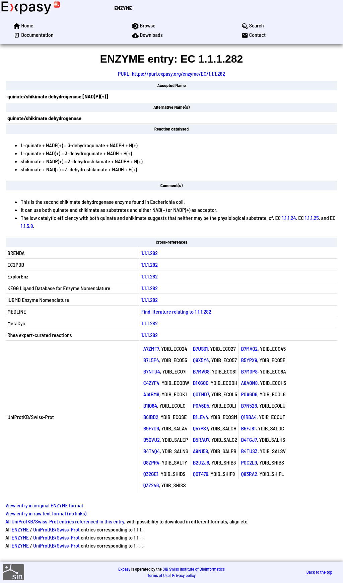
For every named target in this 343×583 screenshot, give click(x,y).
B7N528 (249, 405)
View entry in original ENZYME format (44, 505)
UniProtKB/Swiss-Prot (56, 529)
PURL (123, 73)
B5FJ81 (248, 428)
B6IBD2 (150, 417)
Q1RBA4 (249, 417)
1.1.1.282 (149, 253)
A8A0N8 (249, 383)
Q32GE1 (150, 474)
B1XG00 (201, 383)
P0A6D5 (201, 405)
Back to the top (319, 572)
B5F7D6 (151, 428)
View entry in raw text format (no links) (45, 513)
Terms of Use (158, 575)
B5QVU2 (151, 439)
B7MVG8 (201, 371)
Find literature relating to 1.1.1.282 (176, 311)
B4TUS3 (249, 451)
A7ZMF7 (151, 348)
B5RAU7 (201, 439)
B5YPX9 (249, 360)
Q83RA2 (249, 474)
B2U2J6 (201, 462)
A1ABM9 (151, 394)
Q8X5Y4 (201, 360)
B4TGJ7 (249, 439)
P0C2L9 (249, 462)
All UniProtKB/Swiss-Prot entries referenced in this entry (64, 521)
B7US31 (200, 348)
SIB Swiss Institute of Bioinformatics (194, 569)
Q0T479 (200, 474)
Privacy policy (184, 575)
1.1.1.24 (289, 218)
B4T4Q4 (151, 451)
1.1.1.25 (312, 218)
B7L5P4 (151, 360)
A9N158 (200, 451)
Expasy (124, 569)
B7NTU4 (151, 371)
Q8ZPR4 (151, 462)
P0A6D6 (249, 394)
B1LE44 (200, 417)
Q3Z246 (151, 485)
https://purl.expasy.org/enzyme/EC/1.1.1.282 (178, 73)
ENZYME (123, 8)
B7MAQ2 (249, 348)
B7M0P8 (249, 371)
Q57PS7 (200, 428)
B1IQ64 (150, 405)
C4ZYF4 (151, 383)
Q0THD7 (201, 394)
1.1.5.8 (27, 226)
